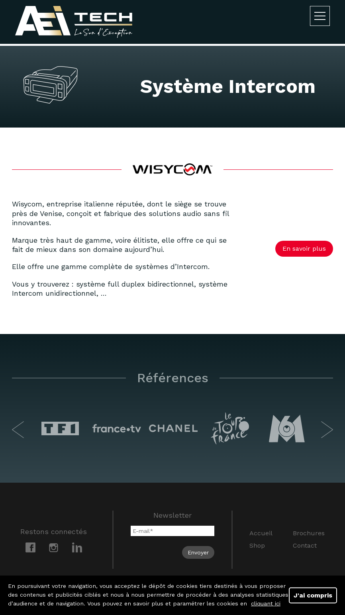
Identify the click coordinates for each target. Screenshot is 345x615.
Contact (305, 545)
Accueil (260, 533)
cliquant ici (265, 603)
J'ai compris (313, 595)
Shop (257, 545)
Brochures (309, 533)
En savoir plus (304, 248)
